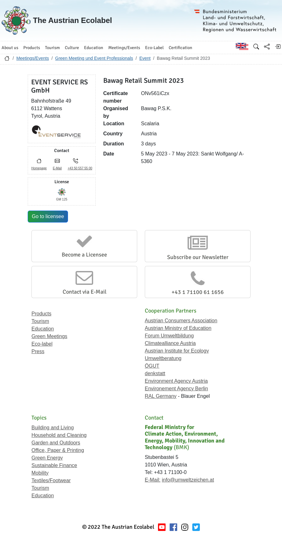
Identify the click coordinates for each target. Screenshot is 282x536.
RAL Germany (161, 396)
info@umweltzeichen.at (188, 479)
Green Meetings (49, 336)
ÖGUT (152, 366)
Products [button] (31, 47)
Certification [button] (180, 47)
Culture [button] (72, 47)
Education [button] (93, 47)
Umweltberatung (163, 358)
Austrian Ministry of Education (178, 328)
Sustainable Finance (54, 465)
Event (145, 58)
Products (41, 313)
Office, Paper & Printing (57, 450)
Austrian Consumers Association (181, 320)
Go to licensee (48, 216)
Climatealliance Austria (170, 343)
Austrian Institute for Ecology (177, 350)
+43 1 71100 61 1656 (198, 292)
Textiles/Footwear (51, 480)
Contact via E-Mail (84, 291)
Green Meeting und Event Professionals (94, 58)
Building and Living (52, 427)
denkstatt (155, 373)
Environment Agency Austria (176, 381)
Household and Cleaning (59, 435)
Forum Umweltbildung (169, 335)
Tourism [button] (52, 47)
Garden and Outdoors (55, 442)
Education (42, 328)
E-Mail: (153, 479)
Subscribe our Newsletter (197, 257)
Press (37, 351)
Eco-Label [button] (154, 47)
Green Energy (47, 457)
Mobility (39, 473)
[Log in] (277, 46)
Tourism (40, 321)
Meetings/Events (32, 58)
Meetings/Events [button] (124, 47)
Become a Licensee (84, 254)
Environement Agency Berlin (176, 388)
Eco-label (42, 344)
